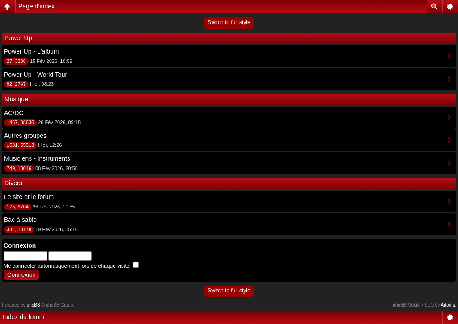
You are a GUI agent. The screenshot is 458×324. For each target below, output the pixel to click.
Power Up (18, 38)
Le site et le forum (29, 196)
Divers (13, 183)
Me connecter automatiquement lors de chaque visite (71, 266)
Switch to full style (229, 22)
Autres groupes (25, 135)
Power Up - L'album (31, 51)
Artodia (448, 305)
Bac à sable (20, 219)
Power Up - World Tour (35, 74)
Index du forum (23, 316)
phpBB (33, 305)
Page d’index (36, 6)
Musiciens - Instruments (37, 158)
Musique (16, 99)
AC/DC (14, 112)
